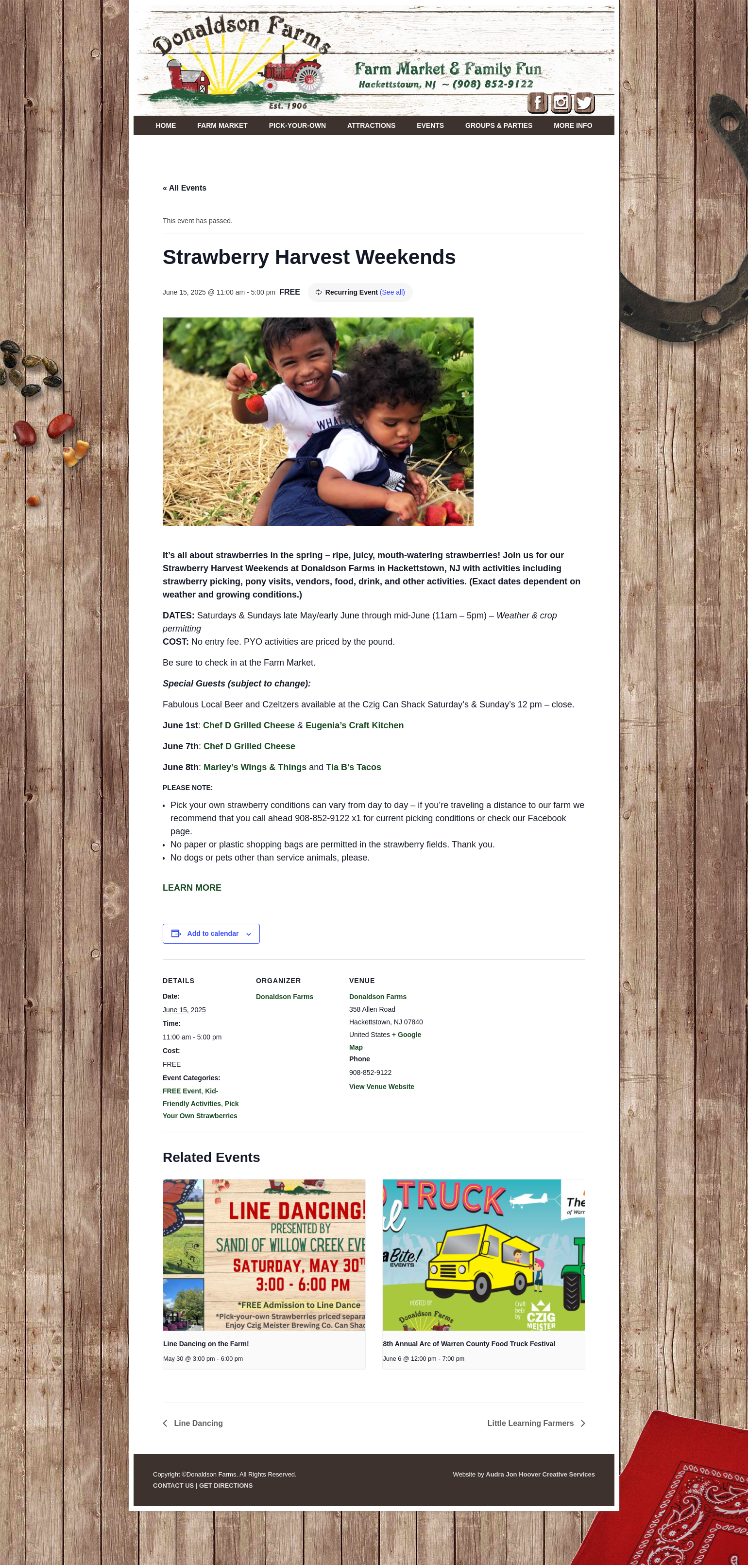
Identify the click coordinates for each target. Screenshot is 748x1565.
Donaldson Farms (284, 997)
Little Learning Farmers (532, 1423)
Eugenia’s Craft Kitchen (356, 725)
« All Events (184, 188)
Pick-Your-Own (297, 125)
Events (430, 125)
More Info (573, 125)
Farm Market (222, 125)
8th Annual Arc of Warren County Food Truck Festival (469, 1344)
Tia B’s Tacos (353, 767)
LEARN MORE (192, 888)
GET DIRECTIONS (226, 1485)
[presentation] (264, 1255)
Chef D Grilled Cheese (249, 725)
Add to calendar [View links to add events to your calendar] (213, 933)
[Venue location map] (493, 1026)
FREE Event (182, 1091)
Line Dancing (197, 1423)
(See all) (392, 292)
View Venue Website (381, 1086)
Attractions (371, 125)
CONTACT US (173, 1485)
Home (165, 125)
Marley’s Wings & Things (255, 767)
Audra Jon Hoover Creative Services (540, 1474)
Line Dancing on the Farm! (206, 1344)
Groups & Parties (498, 125)
